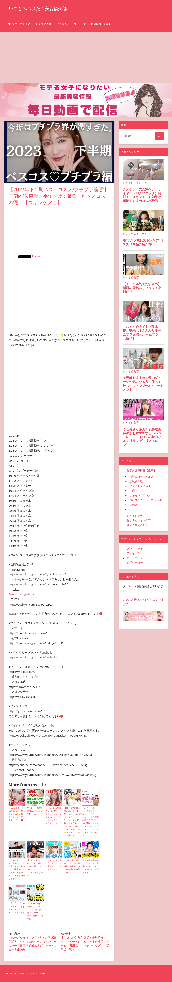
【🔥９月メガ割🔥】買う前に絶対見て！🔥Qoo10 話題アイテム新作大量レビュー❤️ (17, 814)
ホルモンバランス (140, 495)
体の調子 (134, 505)
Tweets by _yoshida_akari (25, 594)
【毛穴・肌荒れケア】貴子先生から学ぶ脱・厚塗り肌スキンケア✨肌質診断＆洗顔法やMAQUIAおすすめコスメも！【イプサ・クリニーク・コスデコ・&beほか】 (90, 822)
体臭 (132, 509)
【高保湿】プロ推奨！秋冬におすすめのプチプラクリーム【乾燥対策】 (17, 908)
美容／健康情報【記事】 (97, 23)
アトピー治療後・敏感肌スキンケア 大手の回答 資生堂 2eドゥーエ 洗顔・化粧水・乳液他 (35, 911)
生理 (132, 491)
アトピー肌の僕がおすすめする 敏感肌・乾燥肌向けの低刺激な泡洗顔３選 (72, 866)
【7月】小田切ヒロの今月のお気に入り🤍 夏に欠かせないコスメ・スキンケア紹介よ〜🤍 (35, 868)
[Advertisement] (86, 57)
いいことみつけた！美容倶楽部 (42, 8)
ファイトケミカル (140, 486)
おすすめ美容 (43, 23)
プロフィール (135, 548)
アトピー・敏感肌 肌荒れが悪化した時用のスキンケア (35, 811)
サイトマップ (135, 558)
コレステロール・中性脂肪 (145, 500)
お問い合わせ (135, 562)
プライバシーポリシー (140, 553)
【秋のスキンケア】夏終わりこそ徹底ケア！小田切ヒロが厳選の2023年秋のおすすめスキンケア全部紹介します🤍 (17, 869)
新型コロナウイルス (141, 476)
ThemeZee (44, 973)
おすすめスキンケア (18, 23)
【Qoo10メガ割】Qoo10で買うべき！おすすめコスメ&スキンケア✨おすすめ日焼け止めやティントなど (54, 816)
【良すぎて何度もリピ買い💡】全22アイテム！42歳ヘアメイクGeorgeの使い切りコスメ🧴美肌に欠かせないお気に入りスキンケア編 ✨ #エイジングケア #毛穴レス (72, 822)
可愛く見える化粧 (67, 23)
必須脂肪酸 (136, 481)
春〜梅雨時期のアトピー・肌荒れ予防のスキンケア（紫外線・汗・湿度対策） (90, 866)
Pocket (36, 256)
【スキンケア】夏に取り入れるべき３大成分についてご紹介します (54, 865)
